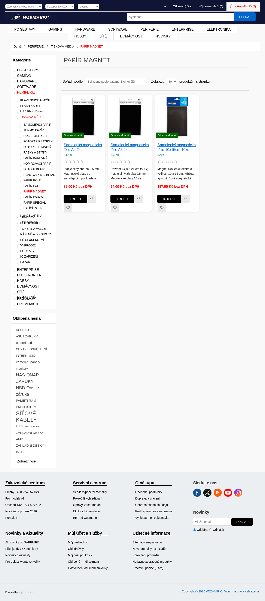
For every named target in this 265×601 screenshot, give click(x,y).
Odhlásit (218, 529)
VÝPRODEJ (28, 245)
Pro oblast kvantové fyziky (22, 561)
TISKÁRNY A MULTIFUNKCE (31, 223)
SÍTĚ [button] (103, 36)
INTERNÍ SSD (26, 355)
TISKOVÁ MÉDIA (32, 117)
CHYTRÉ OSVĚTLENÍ (31, 349)
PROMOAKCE (28, 304)
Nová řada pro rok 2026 (21, 511)
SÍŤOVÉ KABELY (26, 416)
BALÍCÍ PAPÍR (33, 208)
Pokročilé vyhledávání (87, 498)
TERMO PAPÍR (34, 130)
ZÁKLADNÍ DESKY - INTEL (31, 449)
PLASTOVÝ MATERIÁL (39, 174)
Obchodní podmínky (148, 492)
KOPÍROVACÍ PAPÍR (38, 163)
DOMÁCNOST (28, 286)
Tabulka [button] (237, 81)
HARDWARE (27, 81)
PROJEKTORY (26, 407)
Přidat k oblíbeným (68, 207)
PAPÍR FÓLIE (33, 186)
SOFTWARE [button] (118, 29)
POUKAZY (27, 251)
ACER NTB (24, 330)
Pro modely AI (14, 498)
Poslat (242, 521)
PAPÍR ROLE (32, 180)
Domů (18, 46)
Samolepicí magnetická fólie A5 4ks (129, 147)
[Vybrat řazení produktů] (115, 81)
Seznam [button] (245, 81)
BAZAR (25, 262)
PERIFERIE (26, 92)
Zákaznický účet (182, 6)
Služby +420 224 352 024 (22, 492)
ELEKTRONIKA (29, 275)
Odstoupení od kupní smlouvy (88, 568)
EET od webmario (85, 517)
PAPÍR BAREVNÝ (36, 158)
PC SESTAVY (27, 70)
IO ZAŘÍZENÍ (29, 256)
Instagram (238, 493)
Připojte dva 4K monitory (21, 548)
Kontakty (11, 517)
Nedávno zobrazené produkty (152, 561)
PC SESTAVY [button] (24, 29)
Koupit (76, 199)
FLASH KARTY (30, 105)
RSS (218, 493)
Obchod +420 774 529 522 (23, 505)
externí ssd (24, 342)
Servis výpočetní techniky (90, 492)
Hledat (245, 17)
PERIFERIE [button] (150, 29)
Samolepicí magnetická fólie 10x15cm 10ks (176, 147)
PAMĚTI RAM (26, 400)
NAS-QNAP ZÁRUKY (27, 378)
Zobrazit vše (26, 461)
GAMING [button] (55, 29)
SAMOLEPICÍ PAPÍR (37, 124)
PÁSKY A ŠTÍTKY (35, 152)
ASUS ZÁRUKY (27, 336)
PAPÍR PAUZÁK (34, 197)
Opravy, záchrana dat (87, 505)
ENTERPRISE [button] (183, 29)
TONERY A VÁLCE (33, 228)
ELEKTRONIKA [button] (219, 29)
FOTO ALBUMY (34, 169)
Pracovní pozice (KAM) (147, 568)
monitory (22, 368)
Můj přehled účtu (79, 542)
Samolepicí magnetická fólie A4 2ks (83, 147)
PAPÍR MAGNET (35, 191)
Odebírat (202, 529)
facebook (197, 493)
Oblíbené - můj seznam (83, 561)
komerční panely (28, 362)
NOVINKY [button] (163, 36)
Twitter (207, 493)
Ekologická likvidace (86, 511)
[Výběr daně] (23, 6)
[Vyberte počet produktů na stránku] (171, 81)
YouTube (228, 493)
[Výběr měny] (59, 6)
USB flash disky (27, 426)
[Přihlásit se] (212, 522)
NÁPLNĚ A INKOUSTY (35, 234)
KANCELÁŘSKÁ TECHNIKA (31, 216)
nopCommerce (26, 592)
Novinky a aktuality (17, 555)
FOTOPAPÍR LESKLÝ (38, 141)
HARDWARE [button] (85, 29)
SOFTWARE (26, 86)
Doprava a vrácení (147, 498)
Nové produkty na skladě (148, 548)
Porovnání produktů (145, 555)
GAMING (24, 75)
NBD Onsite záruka (27, 391)
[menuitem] (25, 29)
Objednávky (76, 548)
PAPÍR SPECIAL (35, 202)
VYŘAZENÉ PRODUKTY (26, 298)
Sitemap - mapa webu (147, 542)
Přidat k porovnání (91, 199)
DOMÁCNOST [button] (131, 36)
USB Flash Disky (31, 111)
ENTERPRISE (28, 269)
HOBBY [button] (80, 36)
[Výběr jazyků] (88, 6)
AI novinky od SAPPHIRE (22, 542)
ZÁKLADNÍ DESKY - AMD (31, 436)
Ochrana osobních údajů (151, 505)
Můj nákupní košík (80, 555)
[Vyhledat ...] (180, 17)
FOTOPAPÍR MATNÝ (38, 147)
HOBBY (23, 280)
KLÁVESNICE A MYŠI (35, 100)
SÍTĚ (21, 292)
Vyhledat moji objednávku (152, 517)
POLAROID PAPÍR (36, 135)
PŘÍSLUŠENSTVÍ (32, 240)
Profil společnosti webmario (153, 511)
